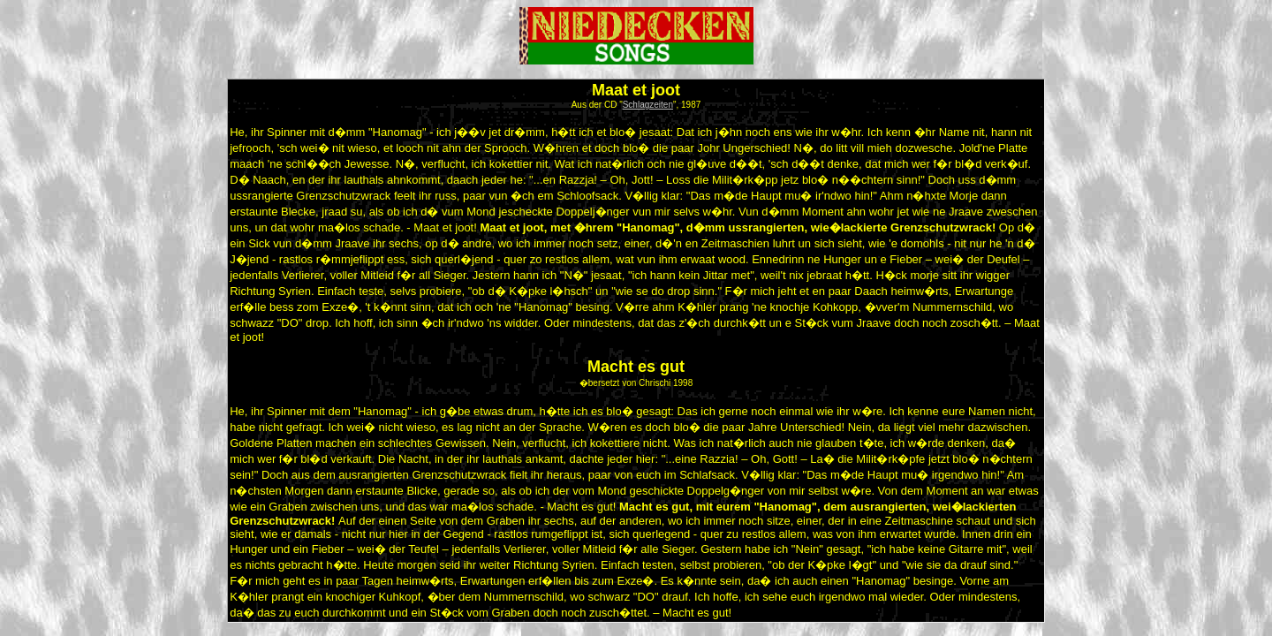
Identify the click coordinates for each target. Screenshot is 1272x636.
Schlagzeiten (648, 105)
